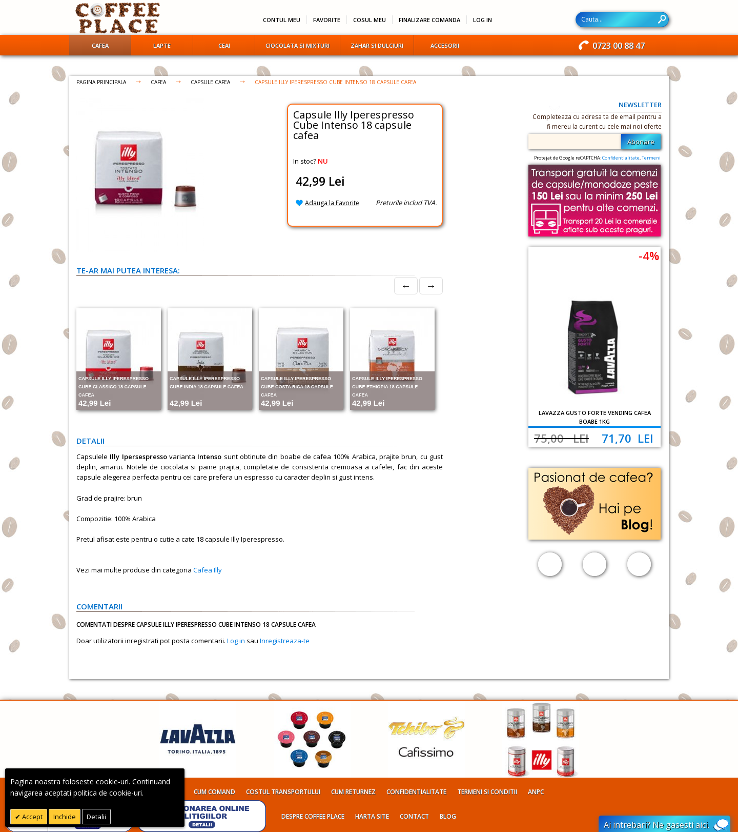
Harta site (372, 816)
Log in (236, 640)
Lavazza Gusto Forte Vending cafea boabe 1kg (595, 417)
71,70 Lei (627, 438)
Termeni (651, 157)
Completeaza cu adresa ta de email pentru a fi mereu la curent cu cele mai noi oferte (597, 121)
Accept (31, 816)
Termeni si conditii (487, 791)
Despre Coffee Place (312, 816)
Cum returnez (353, 791)
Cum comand (214, 791)
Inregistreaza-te (285, 640)
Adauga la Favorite (332, 203)
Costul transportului (283, 791)
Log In (482, 20)
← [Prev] (406, 285)
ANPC (536, 791)
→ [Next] (431, 285)
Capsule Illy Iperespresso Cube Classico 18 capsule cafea (113, 387)
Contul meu (281, 20)
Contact (414, 816)
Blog (448, 816)
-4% (649, 255)
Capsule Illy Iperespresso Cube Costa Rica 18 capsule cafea (297, 387)
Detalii (96, 816)
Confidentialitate (621, 157)
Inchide (64, 816)
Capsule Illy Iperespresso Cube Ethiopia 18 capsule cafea (387, 387)
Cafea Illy (207, 570)
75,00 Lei (561, 438)
